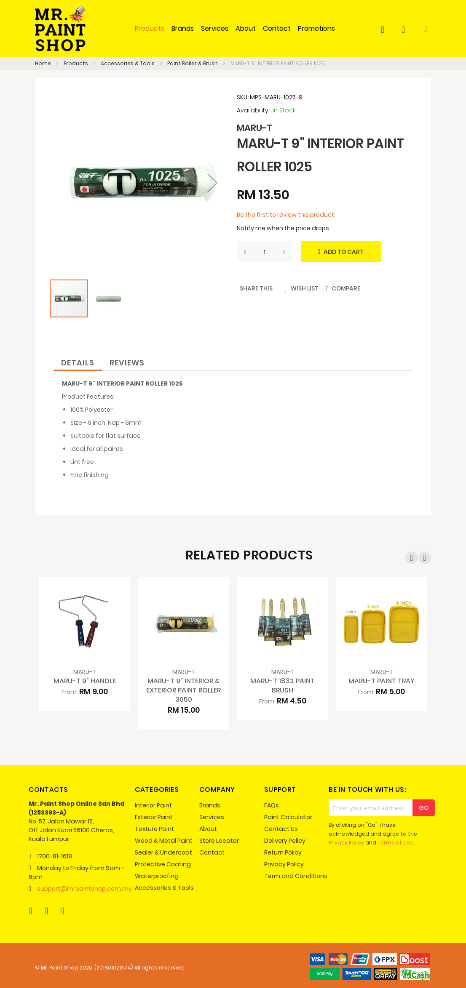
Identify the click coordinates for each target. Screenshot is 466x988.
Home (43, 63)
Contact (212, 852)
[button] (212, 182)
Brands (209, 805)
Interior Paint (153, 805)
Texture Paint (154, 829)
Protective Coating (163, 864)
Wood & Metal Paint (164, 840)
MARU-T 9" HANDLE (85, 681)
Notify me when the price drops (283, 228)
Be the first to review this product (285, 214)
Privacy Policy (284, 864)
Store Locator (219, 840)
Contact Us (281, 829)
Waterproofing (157, 876)
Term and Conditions (295, 876)
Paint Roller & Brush (193, 63)
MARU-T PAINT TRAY (381, 681)
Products (76, 63)
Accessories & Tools (128, 63)
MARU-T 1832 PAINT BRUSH (282, 685)
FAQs (271, 805)
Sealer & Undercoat (163, 852)
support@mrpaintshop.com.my (84, 888)
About (208, 829)
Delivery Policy (284, 840)
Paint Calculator (288, 817)
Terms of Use (395, 842)
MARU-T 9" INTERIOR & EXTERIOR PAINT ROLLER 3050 (183, 690)
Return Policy (283, 852)
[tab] (78, 361)
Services (211, 817)
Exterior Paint (154, 817)
